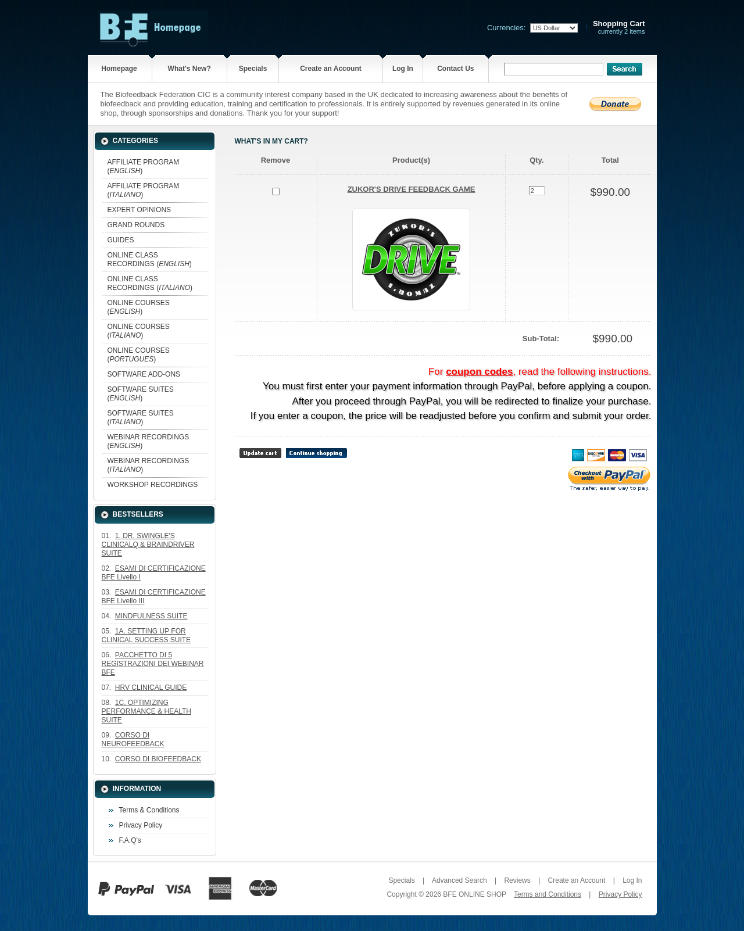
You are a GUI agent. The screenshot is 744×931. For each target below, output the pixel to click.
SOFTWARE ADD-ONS (144, 374)
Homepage (119, 69)
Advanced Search (459, 880)
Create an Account (331, 69)
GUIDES (121, 240)
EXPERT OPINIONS (139, 210)
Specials (253, 69)
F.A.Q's (130, 840)
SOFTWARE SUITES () (141, 393)
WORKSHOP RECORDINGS (153, 485)
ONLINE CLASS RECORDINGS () (150, 259)
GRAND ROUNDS (136, 225)
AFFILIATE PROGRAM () (144, 166)
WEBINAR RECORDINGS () (148, 441)
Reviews (517, 880)
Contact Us (455, 69)
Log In (402, 69)
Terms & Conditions (149, 810)
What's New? (189, 69)
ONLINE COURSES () (139, 307)
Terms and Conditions (547, 894)
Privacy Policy (141, 825)
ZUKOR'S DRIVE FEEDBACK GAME (411, 189)
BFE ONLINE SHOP (474, 894)
